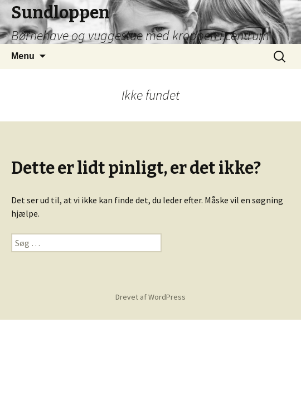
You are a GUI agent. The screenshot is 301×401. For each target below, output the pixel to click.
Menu (23, 56)
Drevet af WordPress (150, 297)
